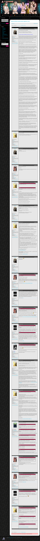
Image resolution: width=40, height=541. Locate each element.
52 (14, 41)
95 (14, 235)
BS (34, 316)
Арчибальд (15, 28)
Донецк (14, 37)
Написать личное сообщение (15, 43)
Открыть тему (13, 23)
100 (13, 285)
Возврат (3, 32)
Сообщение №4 (35, 165)
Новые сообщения (35, 23)
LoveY (23, 316)
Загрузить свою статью (5, 38)
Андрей (27, 316)
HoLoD (21, 537)
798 (14, 178)
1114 (15, 194)
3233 (16, 270)
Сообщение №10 (35, 290)
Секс (3, 30)
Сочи (13, 140)
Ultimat (36, 316)
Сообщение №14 (35, 360)
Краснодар (14, 282)
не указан (14, 352)
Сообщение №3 (35, 148)
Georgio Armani (32, 316)
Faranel (28, 316)
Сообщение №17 (35, 456)
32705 (15, 177)
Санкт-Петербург (15, 430)
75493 (17, 287)
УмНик (15, 165)
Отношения (3, 29)
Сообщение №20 (35, 506)
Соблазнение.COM (11, 537)
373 (16, 503)
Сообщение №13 (35, 343)
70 (14, 356)
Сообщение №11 (35, 307)
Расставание (4, 31)
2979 (16, 145)
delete (30, 316)
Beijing (14, 299)
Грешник (15, 343)
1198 (16, 357)
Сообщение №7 (35, 222)
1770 (15, 269)
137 (16, 435)
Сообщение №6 (35, 205)
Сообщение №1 (35, 28)
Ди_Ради (15, 222)
